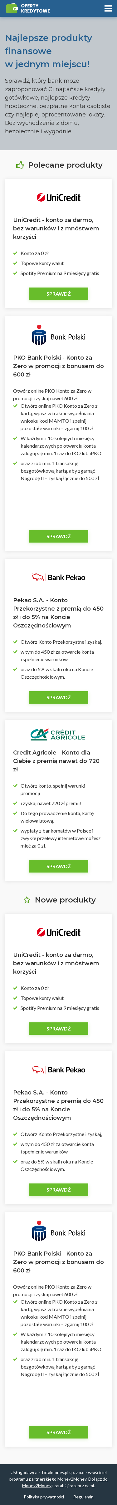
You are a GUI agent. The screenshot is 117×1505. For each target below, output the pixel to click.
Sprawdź (58, 294)
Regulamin (83, 1496)
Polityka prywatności (44, 1496)
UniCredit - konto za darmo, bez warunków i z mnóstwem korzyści (56, 228)
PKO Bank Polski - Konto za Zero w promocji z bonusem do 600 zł (58, 366)
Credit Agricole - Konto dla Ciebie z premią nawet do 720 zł (56, 761)
